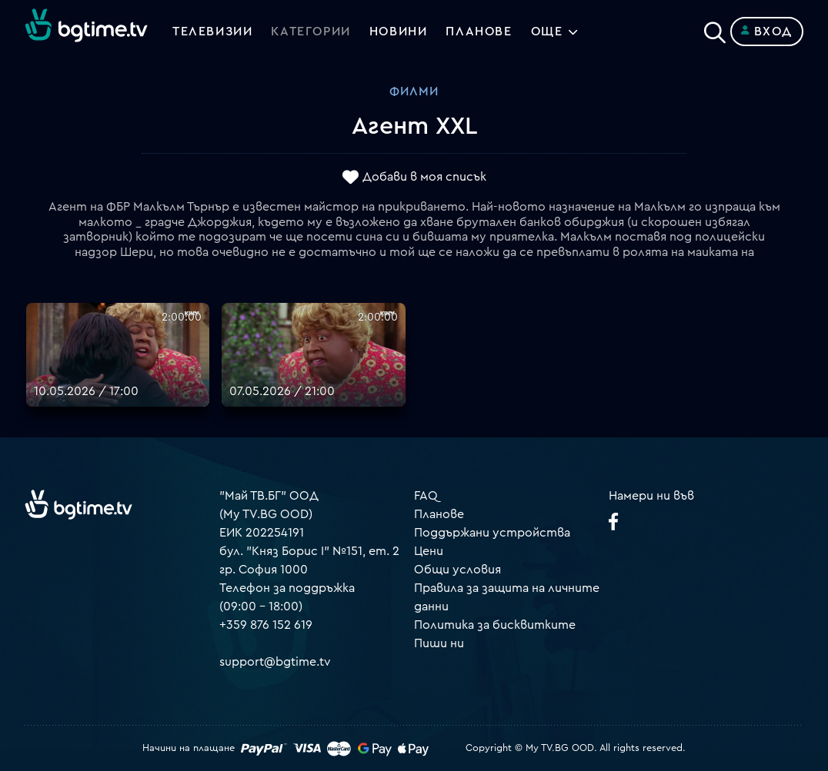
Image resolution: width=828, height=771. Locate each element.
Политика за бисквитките (495, 625)
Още (547, 31)
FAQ (426, 496)
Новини (398, 31)
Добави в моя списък (424, 177)
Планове (439, 514)
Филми (414, 91)
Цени (428, 551)
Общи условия (457, 569)
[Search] (715, 28)
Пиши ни (439, 643)
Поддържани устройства (492, 533)
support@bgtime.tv (275, 662)
